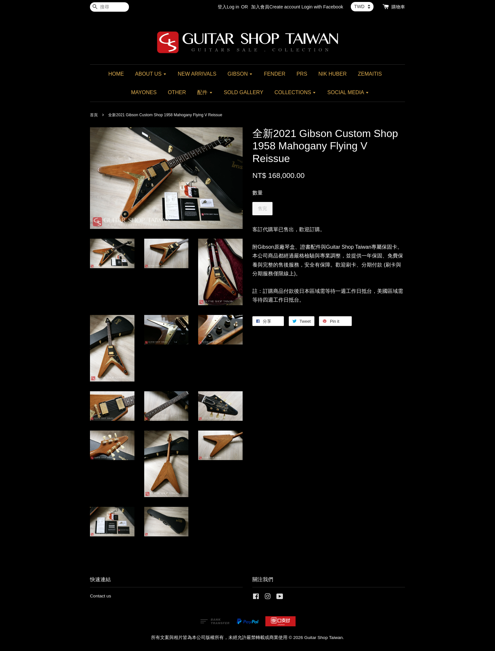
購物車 (398, 6)
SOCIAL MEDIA (348, 92)
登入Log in (228, 6)
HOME (116, 74)
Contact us (100, 596)
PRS (302, 74)
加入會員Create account (275, 6)
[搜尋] (109, 7)
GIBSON (240, 74)
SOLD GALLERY (243, 92)
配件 (204, 92)
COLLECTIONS (295, 92)
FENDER (275, 74)
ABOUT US (151, 74)
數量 (257, 192)
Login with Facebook (322, 6)
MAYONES (144, 92)
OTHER (177, 92)
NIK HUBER (332, 74)
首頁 (94, 115)
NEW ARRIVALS (197, 74)
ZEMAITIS (370, 74)
